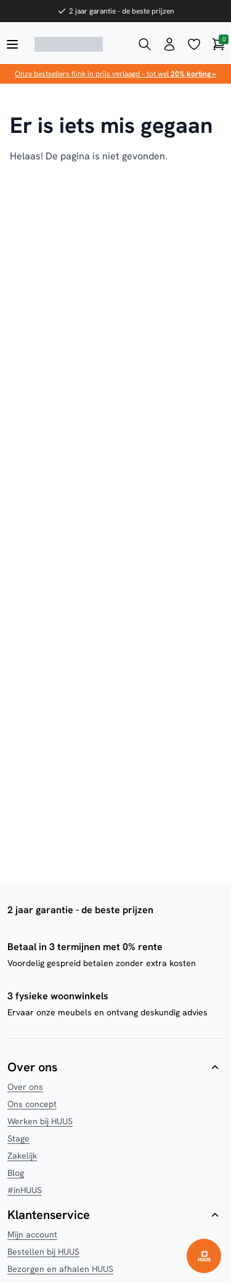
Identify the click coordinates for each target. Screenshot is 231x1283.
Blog (15, 1172)
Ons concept (32, 1103)
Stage (18, 1138)
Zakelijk (22, 1155)
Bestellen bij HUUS (43, 1251)
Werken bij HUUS (40, 1121)
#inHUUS (24, 1190)
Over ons (25, 1086)
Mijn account (32, 1234)
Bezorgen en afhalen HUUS (60, 1268)
